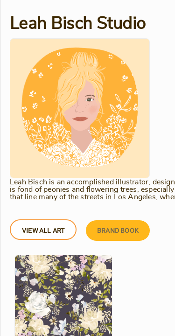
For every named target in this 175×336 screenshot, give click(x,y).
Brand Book (118, 230)
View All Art (43, 230)
